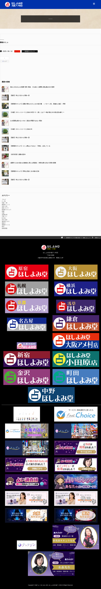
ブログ (4, 199)
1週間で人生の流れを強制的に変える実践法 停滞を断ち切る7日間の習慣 (33, 163)
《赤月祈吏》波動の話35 (18, 154)
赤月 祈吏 (4, 219)
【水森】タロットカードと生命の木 (21, 129)
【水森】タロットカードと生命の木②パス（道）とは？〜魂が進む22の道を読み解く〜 (37, 112)
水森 (3, 213)
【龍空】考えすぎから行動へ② (19, 179)
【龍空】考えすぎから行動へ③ (19, 137)
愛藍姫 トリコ (6, 204)
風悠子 (4, 223)
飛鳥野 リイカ (6, 225)
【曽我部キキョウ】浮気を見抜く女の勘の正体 (24, 171)
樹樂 (3, 211)
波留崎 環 (4, 214)
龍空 (3, 226)
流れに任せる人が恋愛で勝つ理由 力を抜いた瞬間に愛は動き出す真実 (32, 87)
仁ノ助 (4, 201)
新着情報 (4, 228)
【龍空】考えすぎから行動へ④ (19, 95)
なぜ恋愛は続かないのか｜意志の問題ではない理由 (26, 120)
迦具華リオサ (5, 221)
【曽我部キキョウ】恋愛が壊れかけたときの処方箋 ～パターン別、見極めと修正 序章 (37, 104)
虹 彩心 (4, 218)
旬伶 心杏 (4, 206)
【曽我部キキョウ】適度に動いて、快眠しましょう (77, 237)
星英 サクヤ (5, 208)
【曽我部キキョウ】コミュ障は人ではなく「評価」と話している (30, 146)
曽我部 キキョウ (6, 209)
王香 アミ (4, 216)
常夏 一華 (4, 203)
